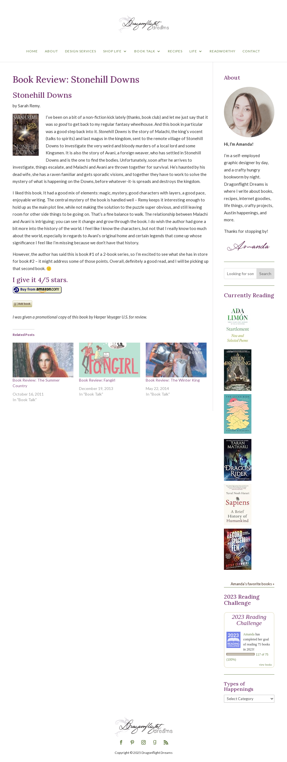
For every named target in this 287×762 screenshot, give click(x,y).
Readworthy (222, 51)
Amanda (249, 634)
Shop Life (112, 51)
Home (32, 51)
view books (265, 664)
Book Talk (144, 51)
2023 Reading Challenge (249, 619)
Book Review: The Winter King (173, 380)
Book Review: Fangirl (97, 380)
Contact (251, 51)
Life (193, 51)
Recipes (175, 51)
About (51, 51)
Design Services (80, 51)
